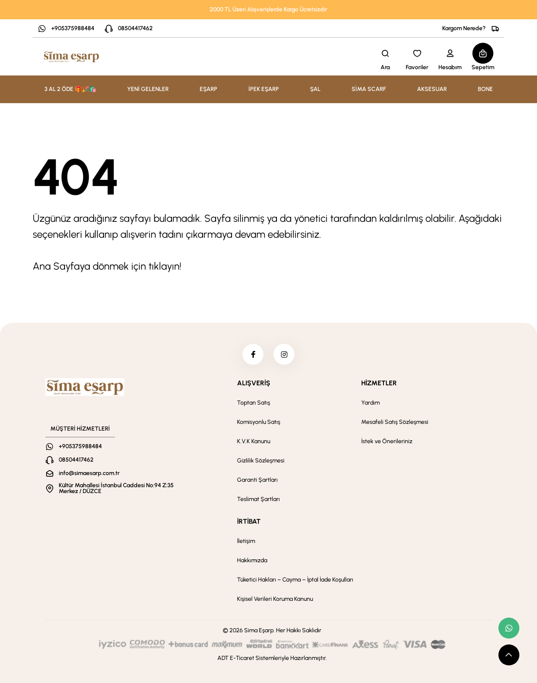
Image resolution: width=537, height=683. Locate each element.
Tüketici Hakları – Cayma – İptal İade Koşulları (295, 579)
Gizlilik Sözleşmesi (260, 460)
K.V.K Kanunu (253, 441)
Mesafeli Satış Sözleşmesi (394, 422)
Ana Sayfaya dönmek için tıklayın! (107, 266)
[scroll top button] (508, 654)
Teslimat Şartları (258, 499)
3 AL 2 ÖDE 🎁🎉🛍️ (70, 89)
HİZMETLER (379, 383)
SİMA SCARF (369, 89)
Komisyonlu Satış (258, 422)
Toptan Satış (253, 402)
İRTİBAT (249, 521)
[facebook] (252, 354)
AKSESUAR (432, 89)
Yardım (370, 402)
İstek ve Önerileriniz (386, 441)
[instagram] (284, 354)
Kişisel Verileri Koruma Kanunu (275, 598)
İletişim (246, 541)
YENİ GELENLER (148, 89)
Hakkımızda (252, 560)
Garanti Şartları (257, 479)
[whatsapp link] (508, 628)
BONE (485, 89)
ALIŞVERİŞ (253, 383)
